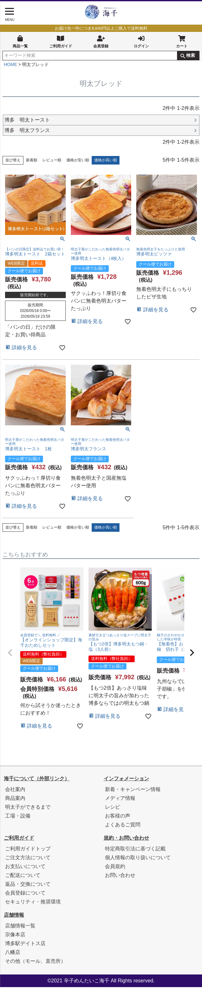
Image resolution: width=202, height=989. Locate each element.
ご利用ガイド (60, 41)
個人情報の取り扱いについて (138, 859)
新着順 (31, 162)
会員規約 (115, 868)
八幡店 (12, 954)
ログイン (141, 41)
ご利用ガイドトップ (28, 850)
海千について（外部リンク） (37, 780)
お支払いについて (25, 868)
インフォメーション (126, 780)
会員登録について (25, 894)
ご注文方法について (28, 859)
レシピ (112, 809)
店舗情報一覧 (20, 927)
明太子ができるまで (28, 809)
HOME (10, 66)
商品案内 (15, 800)
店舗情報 (14, 917)
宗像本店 (15, 936)
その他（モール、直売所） (35, 963)
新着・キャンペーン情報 (133, 791)
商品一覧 (20, 41)
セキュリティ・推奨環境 (33, 903)
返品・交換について (28, 886)
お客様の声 (117, 817)
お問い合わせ (120, 877)
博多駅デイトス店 (25, 945)
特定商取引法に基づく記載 (135, 850)
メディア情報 (120, 800)
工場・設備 (17, 817)
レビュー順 (51, 162)
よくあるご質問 (122, 826)
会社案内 (15, 791)
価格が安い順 (77, 162)
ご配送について (22, 877)
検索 (190, 55)
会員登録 (100, 41)
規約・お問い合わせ (126, 839)
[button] (10, 655)
